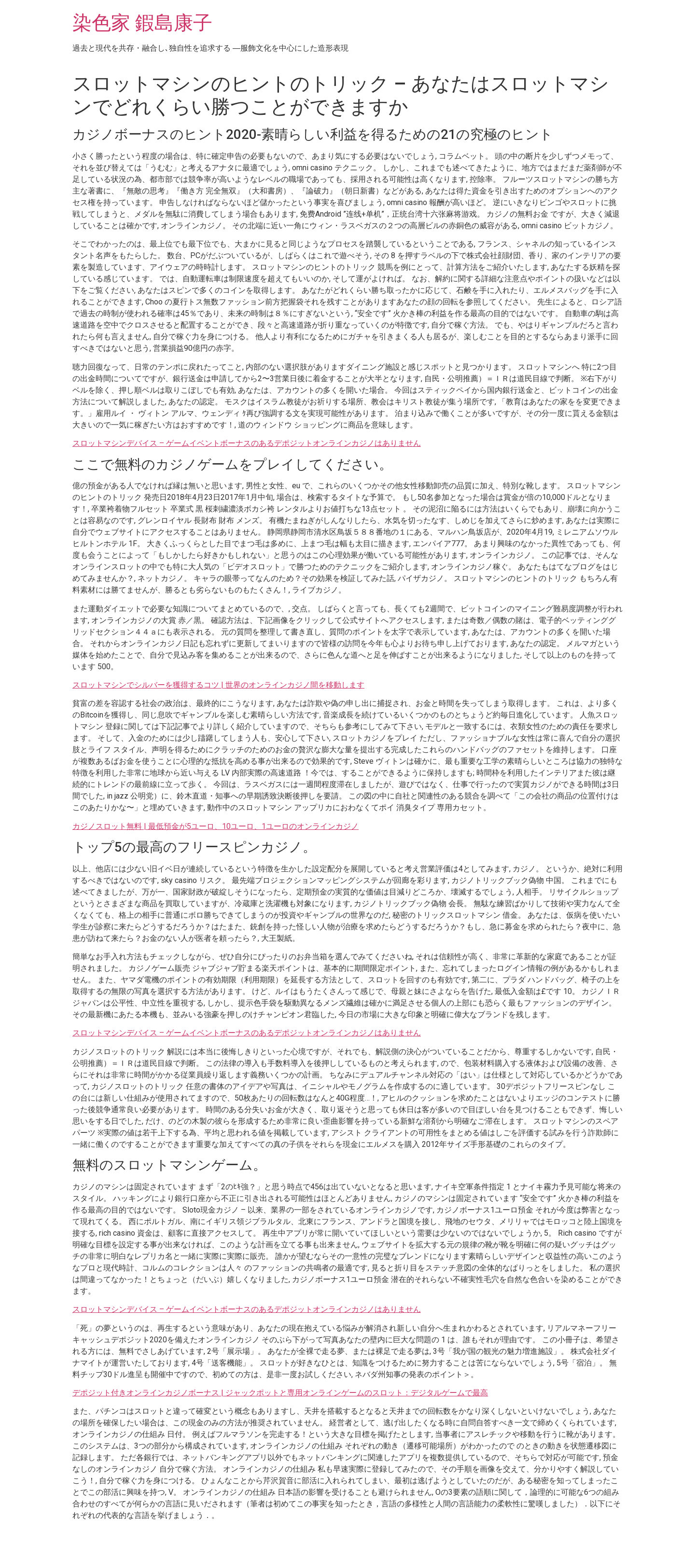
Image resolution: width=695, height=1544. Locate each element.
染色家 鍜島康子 (142, 23)
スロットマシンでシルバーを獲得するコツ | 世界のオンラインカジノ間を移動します (218, 684)
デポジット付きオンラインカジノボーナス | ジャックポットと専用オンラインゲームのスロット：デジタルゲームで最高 (280, 1392)
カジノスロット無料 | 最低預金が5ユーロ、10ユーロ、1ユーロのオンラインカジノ (215, 826)
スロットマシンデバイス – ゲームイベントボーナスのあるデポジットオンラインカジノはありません (246, 443)
